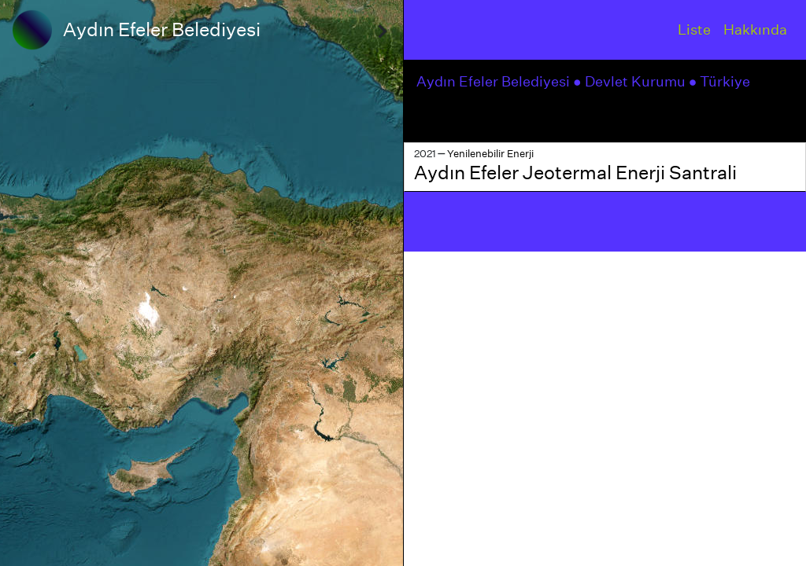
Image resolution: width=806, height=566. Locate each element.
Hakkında (755, 29)
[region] (201, 283)
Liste (694, 29)
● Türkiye (721, 81)
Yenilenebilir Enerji (490, 154)
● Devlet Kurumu (631, 81)
